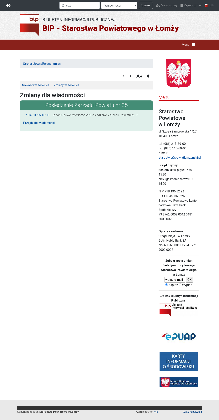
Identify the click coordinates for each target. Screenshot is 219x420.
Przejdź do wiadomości (39, 123)
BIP (209, 5)
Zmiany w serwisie (66, 85)
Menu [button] (189, 44)
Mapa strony (166, 5)
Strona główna (32, 63)
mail (156, 411)
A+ (139, 76)
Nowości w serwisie (35, 85)
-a (123, 76)
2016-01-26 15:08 (37, 115)
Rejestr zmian (191, 5)
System (192, 412)
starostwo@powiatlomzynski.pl (180, 157)
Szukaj (145, 5)
